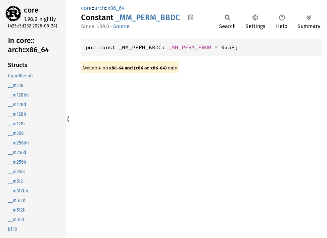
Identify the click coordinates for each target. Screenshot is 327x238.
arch (99, 8)
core (31, 10)
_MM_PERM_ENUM (189, 47)
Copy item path (190, 17)
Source (121, 26)
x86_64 (116, 8)
